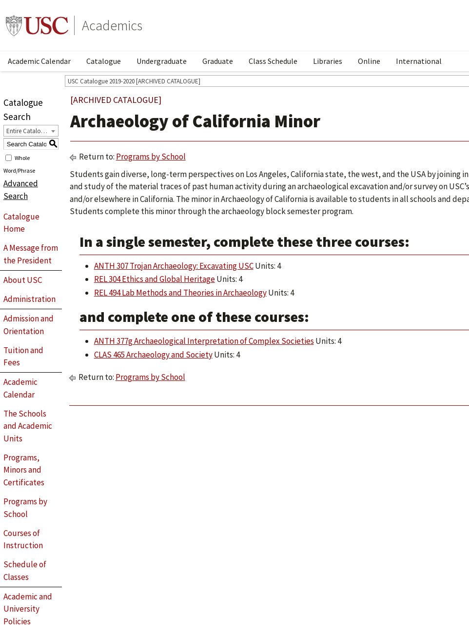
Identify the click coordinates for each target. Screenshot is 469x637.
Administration (29, 299)
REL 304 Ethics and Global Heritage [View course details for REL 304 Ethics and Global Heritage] (154, 279)
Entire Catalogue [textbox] (28, 131)
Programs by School (25, 507)
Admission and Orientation (28, 325)
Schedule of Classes (24, 570)
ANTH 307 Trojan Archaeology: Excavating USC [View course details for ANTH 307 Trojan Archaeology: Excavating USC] (174, 265)
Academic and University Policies (27, 609)
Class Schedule (273, 61)
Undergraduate (162, 61)
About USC (22, 280)
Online (369, 61)
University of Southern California (37, 25)
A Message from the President (30, 254)
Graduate (217, 61)
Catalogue (103, 61)
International (419, 61)
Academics (112, 25)
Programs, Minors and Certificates (23, 470)
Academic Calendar (39, 61)
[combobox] (31, 131)
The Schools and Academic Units (27, 426)
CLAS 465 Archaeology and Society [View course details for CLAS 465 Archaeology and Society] (153, 354)
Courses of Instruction (23, 539)
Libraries (327, 61)
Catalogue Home (21, 223)
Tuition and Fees (23, 356)
